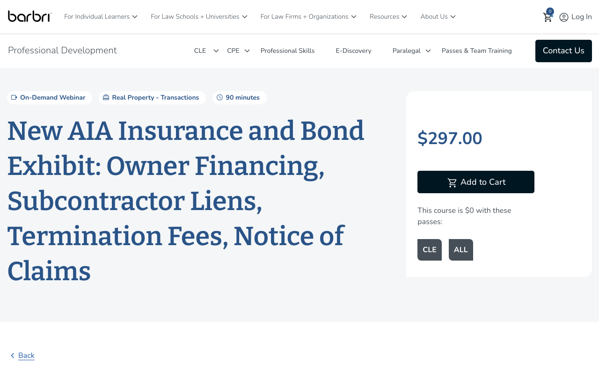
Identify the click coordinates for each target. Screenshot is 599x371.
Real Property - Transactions (150, 97)
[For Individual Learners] (134, 16)
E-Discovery (354, 50)
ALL (461, 250)
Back (21, 355)
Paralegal (407, 50)
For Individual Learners (97, 16)
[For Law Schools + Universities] (244, 16)
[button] (548, 17)
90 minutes (237, 97)
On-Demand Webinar (47, 97)
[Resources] (404, 16)
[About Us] (453, 16)
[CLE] (216, 51)
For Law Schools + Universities (195, 16)
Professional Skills (288, 50)
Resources (385, 16)
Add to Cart (476, 182)
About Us (434, 16)
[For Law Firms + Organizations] (353, 16)
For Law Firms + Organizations (305, 16)
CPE (233, 50)
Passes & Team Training (477, 50)
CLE (200, 50)
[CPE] (247, 51)
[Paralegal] (428, 51)
